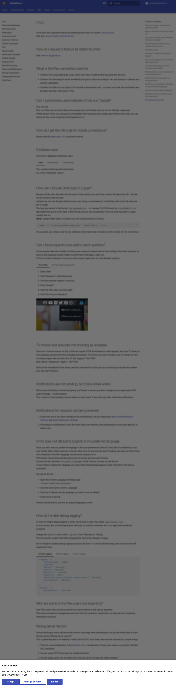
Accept (10, 681)
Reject (54, 681)
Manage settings (32, 681)
